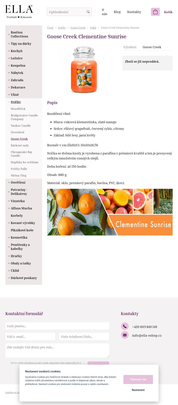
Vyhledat (88, 11)
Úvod (50, 27)
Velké (93, 27)
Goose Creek (78, 27)
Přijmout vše (138, 379)
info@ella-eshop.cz (147, 335)
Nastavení (138, 390)
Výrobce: (130, 47)
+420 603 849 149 (144, 327)
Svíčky (62, 27)
